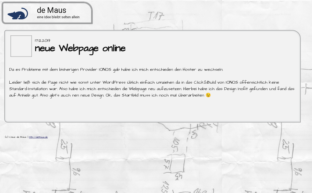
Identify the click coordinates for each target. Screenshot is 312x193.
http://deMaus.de (38, 137)
